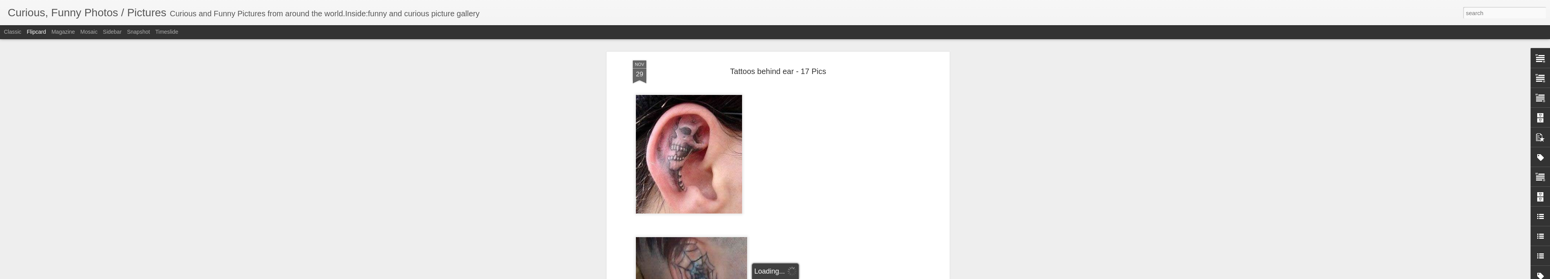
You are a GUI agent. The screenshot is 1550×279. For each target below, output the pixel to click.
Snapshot (138, 32)
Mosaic (88, 32)
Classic (12, 32)
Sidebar (112, 32)
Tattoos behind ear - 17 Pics (778, 71)
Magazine (63, 32)
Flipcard (36, 32)
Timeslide (166, 32)
